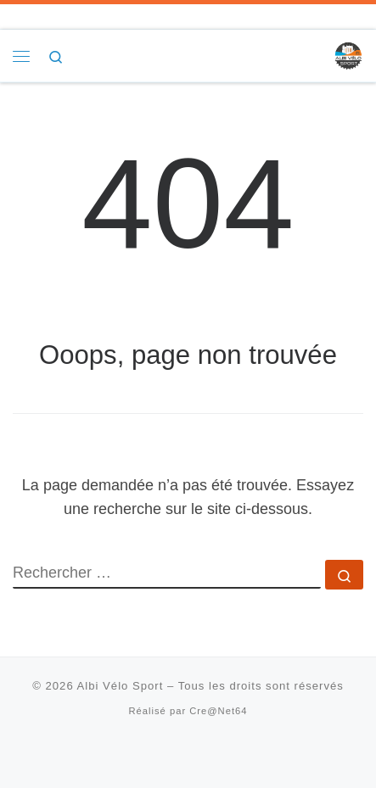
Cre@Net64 (218, 711)
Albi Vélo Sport (120, 685)
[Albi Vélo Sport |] (348, 54)
